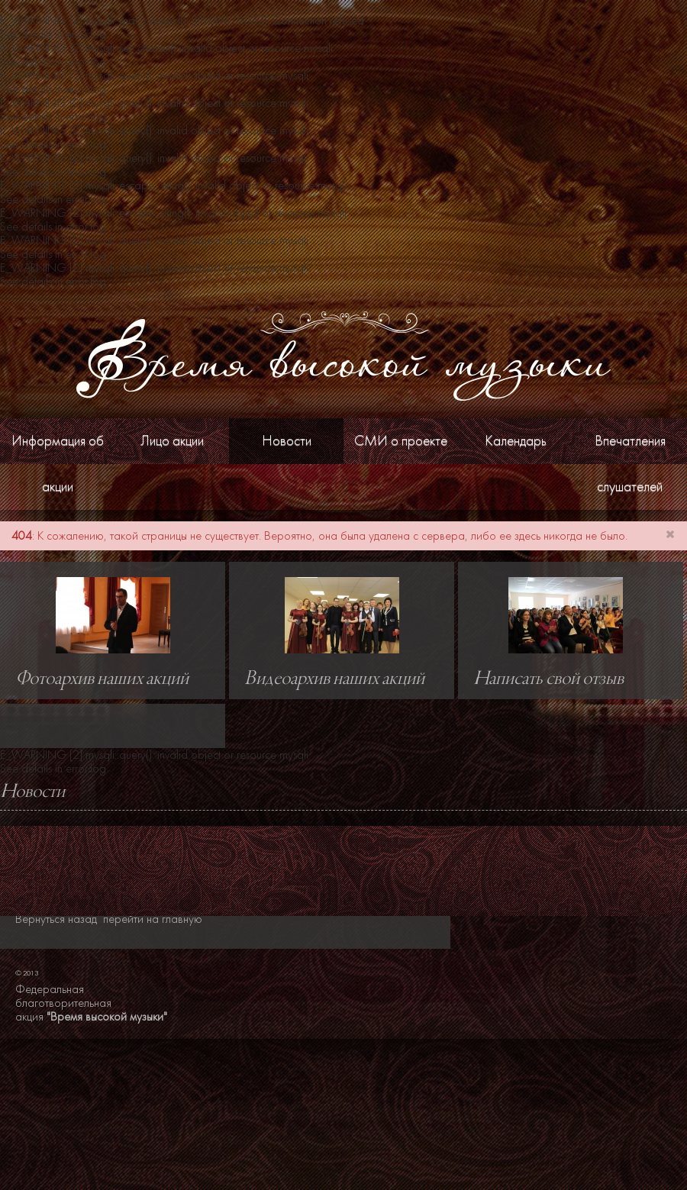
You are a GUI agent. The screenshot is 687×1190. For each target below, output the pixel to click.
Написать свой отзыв (548, 679)
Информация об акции (57, 464)
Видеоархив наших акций (334, 679)
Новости (286, 441)
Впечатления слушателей (630, 464)
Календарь (516, 441)
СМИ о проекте (400, 441)
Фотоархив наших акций (102, 679)
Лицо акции (172, 441)
